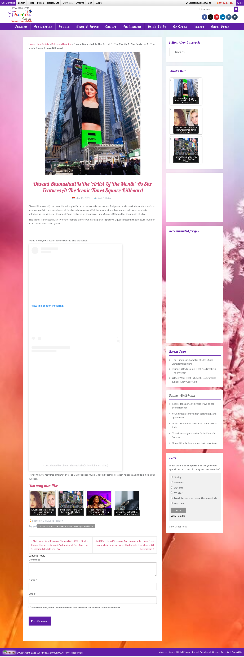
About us (163, 652)
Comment (35, 559)
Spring (177, 477)
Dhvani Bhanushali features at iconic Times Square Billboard (66, 526)
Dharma (80, 2)
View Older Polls (178, 526)
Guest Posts (220, 27)
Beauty (64, 27)
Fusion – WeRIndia (182, 395)
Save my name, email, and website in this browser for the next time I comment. (76, 607)
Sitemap (215, 652)
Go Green (180, 27)
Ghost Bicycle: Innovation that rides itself (194, 443)
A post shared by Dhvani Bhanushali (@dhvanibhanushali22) (75, 465)
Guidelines (205, 652)
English (21, 2)
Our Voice (68, 2)
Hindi (31, 2)
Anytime (179, 503)
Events (99, 2)
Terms (195, 652)
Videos (199, 27)
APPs (240, 2)
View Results (178, 515)
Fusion (40, 2)
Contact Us (237, 652)
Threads (179, 52)
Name (33, 579)
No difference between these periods (195, 498)
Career (172, 652)
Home (32, 44)
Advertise (225, 652)
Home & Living (87, 27)
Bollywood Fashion (61, 44)
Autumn (178, 487)
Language (199, 2)
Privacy (186, 652)
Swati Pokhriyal (104, 198)
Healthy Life (53, 2)
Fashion (21, 27)
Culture (111, 27)
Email (32, 593)
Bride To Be (157, 27)
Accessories (43, 27)
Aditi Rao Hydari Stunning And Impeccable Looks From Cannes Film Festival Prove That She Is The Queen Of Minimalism (124, 545)
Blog (90, 2)
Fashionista (132, 27)
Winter (178, 492)
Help (179, 652)
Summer (179, 482)
